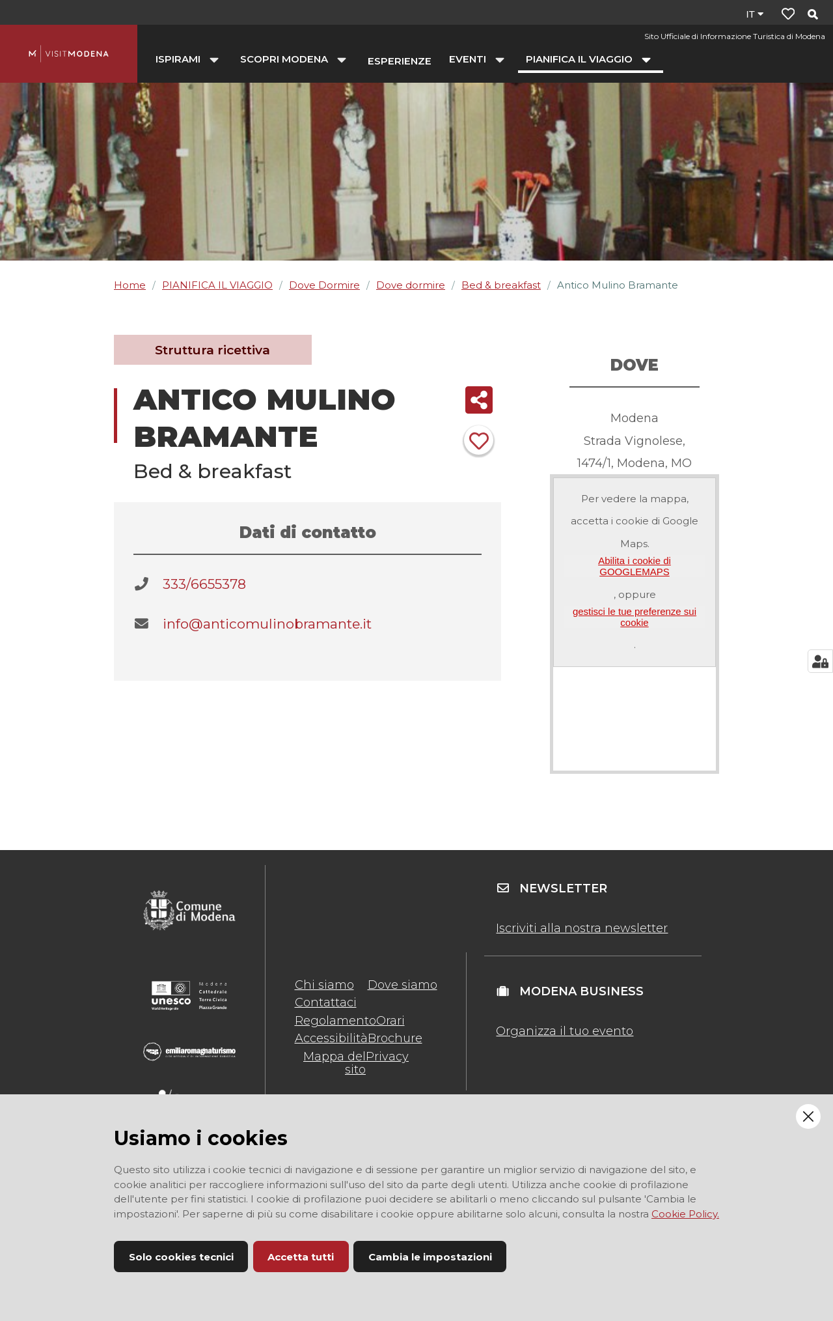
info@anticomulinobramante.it (267, 624)
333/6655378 (204, 584)
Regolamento (335, 1021)
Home (130, 285)
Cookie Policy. (685, 1214)
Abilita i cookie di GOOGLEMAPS (634, 566)
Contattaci (326, 1002)
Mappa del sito (334, 1063)
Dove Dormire (324, 285)
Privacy (387, 1056)
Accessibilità (331, 1038)
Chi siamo (324, 985)
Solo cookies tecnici (181, 1257)
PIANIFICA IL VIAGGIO (217, 285)
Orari (390, 1021)
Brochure (395, 1038)
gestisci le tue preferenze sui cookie (634, 617)
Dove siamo (402, 985)
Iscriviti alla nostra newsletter (582, 928)
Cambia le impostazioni (430, 1257)
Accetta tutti (300, 1257)
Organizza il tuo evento (564, 1031)
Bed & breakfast (501, 285)
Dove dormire (410, 285)
